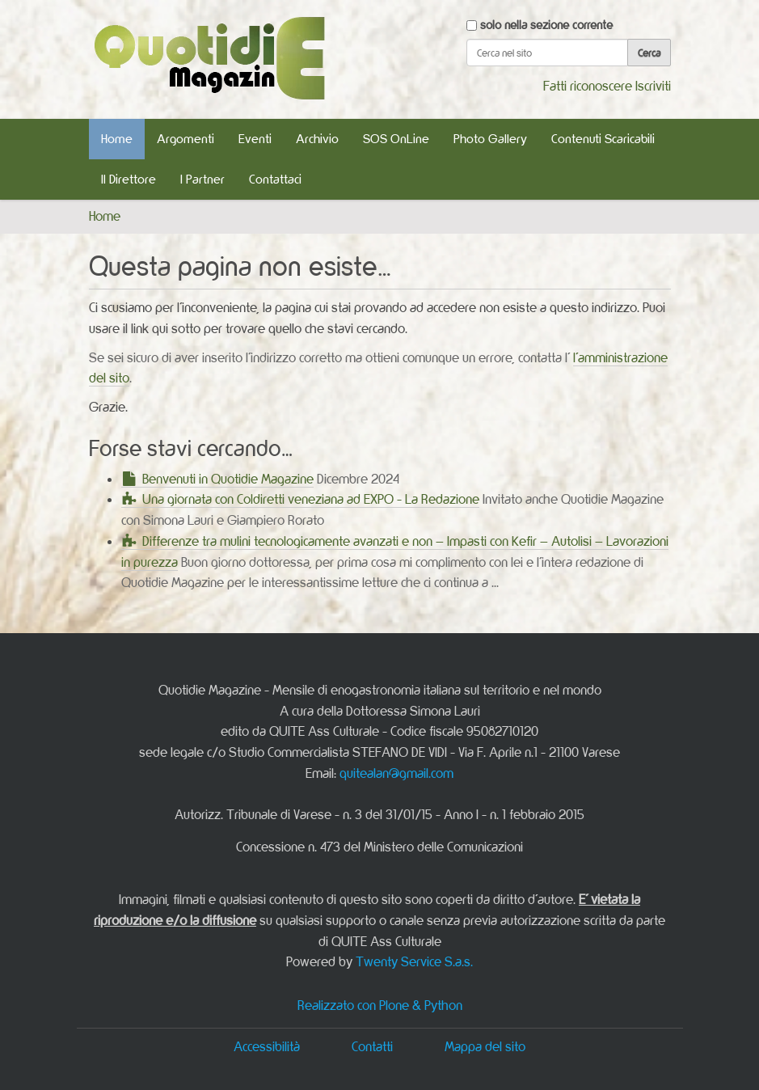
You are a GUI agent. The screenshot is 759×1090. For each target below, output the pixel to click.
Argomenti (185, 138)
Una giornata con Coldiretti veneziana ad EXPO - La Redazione (310, 499)
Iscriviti (653, 86)
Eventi (255, 138)
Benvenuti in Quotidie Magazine (228, 479)
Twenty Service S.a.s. (414, 961)
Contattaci (275, 179)
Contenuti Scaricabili (603, 138)
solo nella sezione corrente (546, 25)
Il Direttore (128, 179)
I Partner (202, 179)
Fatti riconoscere (587, 86)
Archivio (317, 138)
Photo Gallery (490, 138)
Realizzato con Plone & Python (379, 1005)
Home (117, 138)
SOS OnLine (396, 138)
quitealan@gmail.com (396, 773)
